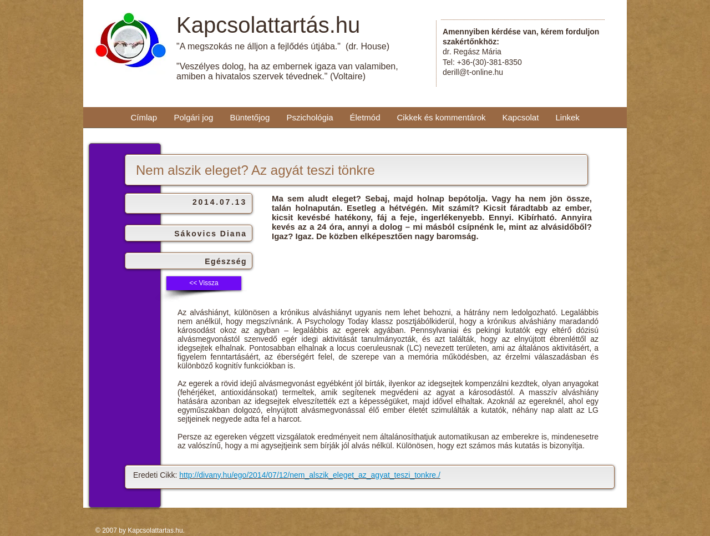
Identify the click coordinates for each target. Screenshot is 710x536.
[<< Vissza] (203, 283)
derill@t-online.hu (473, 72)
